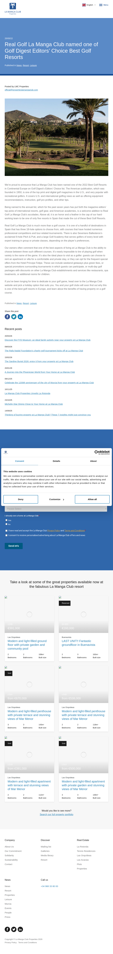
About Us (9, 846)
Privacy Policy (11, 942)
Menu (103, 5)
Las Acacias (83, 860)
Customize (56, 499)
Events (8, 908)
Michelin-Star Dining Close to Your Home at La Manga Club (34, 404)
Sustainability (11, 860)
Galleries (45, 851)
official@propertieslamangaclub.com (21, 90)
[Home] (13, 9)
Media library (47, 855)
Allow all (92, 499)
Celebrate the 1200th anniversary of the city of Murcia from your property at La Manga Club (49, 382)
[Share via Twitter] (13, 316)
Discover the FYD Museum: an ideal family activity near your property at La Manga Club (47, 340)
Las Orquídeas (84, 855)
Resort (26, 65)
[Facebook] (7, 929)
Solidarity (9, 855)
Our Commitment (13, 851)
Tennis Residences (86, 851)
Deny (20, 499)
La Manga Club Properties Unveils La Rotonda (27, 393)
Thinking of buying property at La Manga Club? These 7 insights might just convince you (48, 414)
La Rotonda (82, 846)
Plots (79, 864)
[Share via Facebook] (7, 316)
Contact (8, 864)
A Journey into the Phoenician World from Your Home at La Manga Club (40, 372)
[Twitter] (13, 929)
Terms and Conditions (27, 942)
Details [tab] (56, 461)
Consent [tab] (19, 461)
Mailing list (46, 846)
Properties (82, 868)
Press (7, 917)
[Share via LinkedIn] (20, 316)
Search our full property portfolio (56, 814)
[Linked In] (20, 929)
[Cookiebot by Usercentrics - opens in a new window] (97, 452)
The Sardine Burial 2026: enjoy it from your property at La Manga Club (39, 361)
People (8, 912)
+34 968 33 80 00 (49, 886)
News (19, 65)
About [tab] (93, 461)
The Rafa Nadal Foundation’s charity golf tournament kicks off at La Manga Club (44, 350)
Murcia (8, 904)
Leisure (33, 65)
